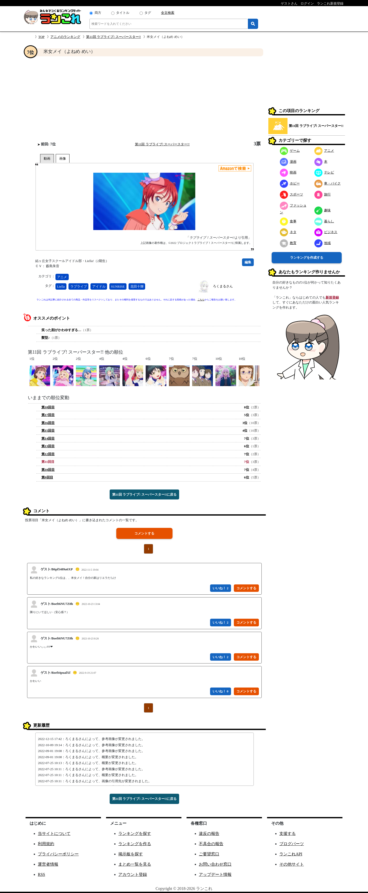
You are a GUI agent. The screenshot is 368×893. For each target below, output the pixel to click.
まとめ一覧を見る (134, 864)
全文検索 (167, 13)
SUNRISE (118, 286)
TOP (41, 37)
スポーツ (291, 194)
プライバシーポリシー (58, 854)
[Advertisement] (144, 99)
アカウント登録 (132, 874)
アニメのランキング (65, 37)
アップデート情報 (215, 874)
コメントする (144, 533)
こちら (201, 299)
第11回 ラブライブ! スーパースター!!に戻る (144, 494)
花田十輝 (137, 286)
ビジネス (326, 232)
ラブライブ (78, 286)
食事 (288, 221)
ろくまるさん (223, 286)
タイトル (122, 13)
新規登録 (332, 297)
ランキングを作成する (306, 257)
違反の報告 (209, 833)
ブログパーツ (291, 844)
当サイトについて (54, 833)
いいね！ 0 (220, 691)
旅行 (322, 194)
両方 (98, 13)
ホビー (290, 183)
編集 (248, 262)
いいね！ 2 (220, 588)
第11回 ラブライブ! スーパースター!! (113, 37)
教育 (288, 243)
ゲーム (290, 151)
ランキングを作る (134, 844)
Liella (61, 286)
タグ (147, 13)
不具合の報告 (211, 844)
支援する (287, 833)
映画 (288, 172)
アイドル (99, 286)
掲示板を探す (130, 854)
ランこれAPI (290, 854)
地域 (322, 243)
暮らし (324, 221)
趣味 (322, 210)
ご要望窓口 (209, 854)
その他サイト (291, 864)
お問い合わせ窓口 (215, 864)
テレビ (324, 172)
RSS (41, 874)
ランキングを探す (134, 833)
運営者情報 (48, 864)
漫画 (288, 162)
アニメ (62, 277)
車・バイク (327, 183)
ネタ (288, 232)
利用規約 (46, 844)
